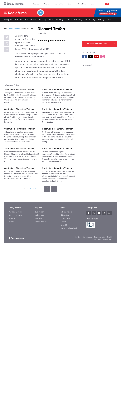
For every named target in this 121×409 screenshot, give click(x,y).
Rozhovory (90, 19)
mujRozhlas (59, 4)
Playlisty (43, 19)
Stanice (70, 4)
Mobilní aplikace (41, 337)
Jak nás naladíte (66, 328)
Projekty (78, 19)
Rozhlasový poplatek (68, 344)
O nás (69, 19)
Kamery (59, 19)
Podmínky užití (99, 353)
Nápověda (64, 331)
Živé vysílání (39, 328)
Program (47, 4)
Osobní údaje (87, 353)
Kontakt (63, 341)
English (109, 353)
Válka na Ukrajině (15, 328)
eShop (11, 337)
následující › (47, 304)
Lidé (51, 19)
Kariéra (63, 337)
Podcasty (38, 334)
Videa (109, 19)
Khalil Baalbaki (14, 58)
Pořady (18, 19)
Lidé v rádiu (65, 334)
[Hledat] (114, 4)
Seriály (101, 19)
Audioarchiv (30, 19)
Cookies (77, 353)
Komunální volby (15, 331)
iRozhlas (36, 4)
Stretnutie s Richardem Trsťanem (19, 128)
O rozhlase (82, 4)
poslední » (54, 304)
